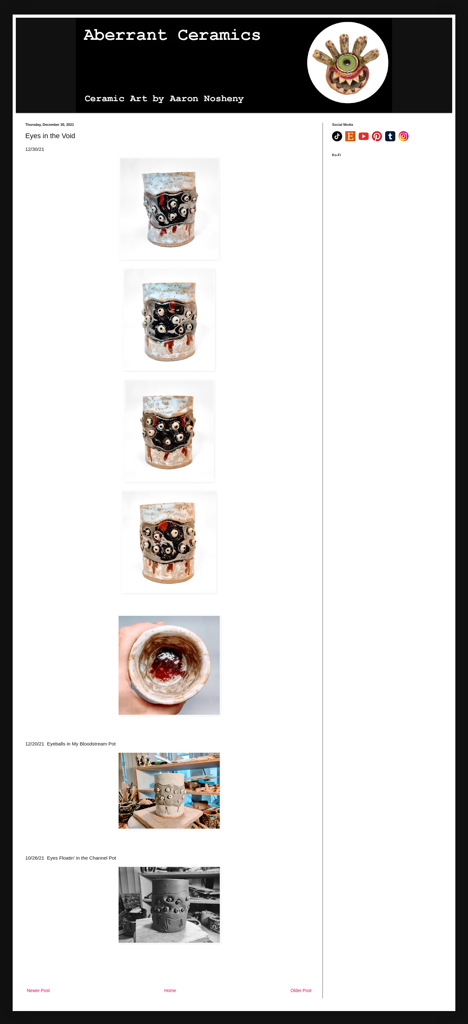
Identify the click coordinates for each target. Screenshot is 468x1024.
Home (170, 990)
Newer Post (38, 990)
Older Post (301, 990)
